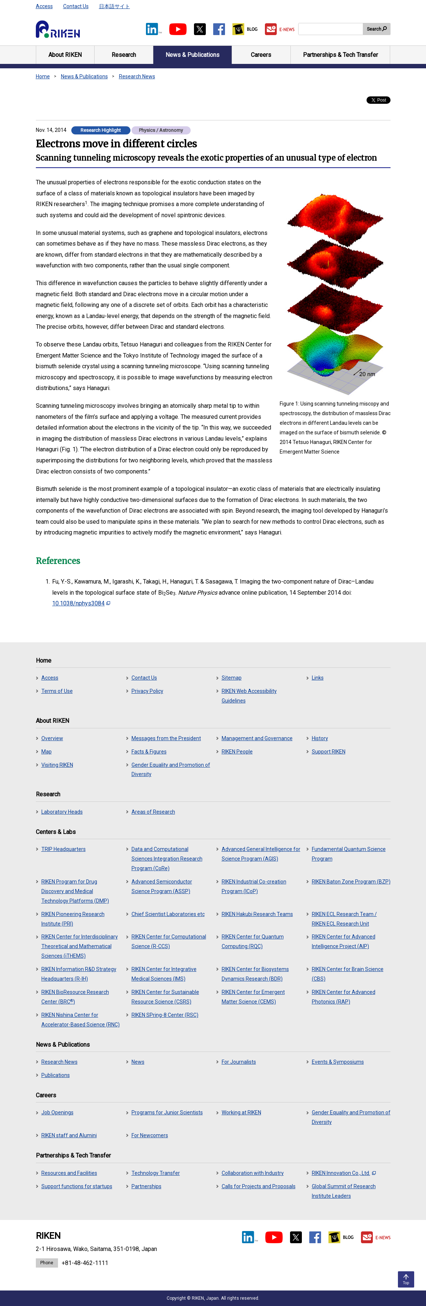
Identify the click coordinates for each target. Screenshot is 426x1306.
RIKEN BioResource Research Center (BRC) (75, 997)
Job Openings (57, 1112)
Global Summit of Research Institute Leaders (344, 1191)
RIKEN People (237, 752)
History (320, 738)
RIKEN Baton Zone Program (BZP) (351, 882)
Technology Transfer (156, 1173)
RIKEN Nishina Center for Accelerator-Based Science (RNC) (80, 1020)
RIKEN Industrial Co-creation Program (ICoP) (254, 886)
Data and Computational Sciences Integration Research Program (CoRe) (167, 858)
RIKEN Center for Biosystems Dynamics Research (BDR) (255, 974)
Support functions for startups (76, 1186)
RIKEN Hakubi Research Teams (257, 914)
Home (43, 76)
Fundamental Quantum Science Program (349, 854)
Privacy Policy (147, 691)
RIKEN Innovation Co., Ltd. (344, 1173)
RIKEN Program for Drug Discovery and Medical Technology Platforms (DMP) (75, 891)
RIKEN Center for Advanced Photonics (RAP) (343, 997)
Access (44, 6)
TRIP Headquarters (63, 849)
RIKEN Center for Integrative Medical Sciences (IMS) (164, 974)
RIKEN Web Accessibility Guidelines (249, 696)
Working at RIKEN (241, 1112)
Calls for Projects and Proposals (259, 1186)
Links (318, 678)
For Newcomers (150, 1135)
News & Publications (84, 76)
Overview (52, 738)
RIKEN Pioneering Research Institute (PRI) (73, 919)
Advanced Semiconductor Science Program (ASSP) (162, 886)
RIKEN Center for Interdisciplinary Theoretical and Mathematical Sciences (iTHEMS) (79, 946)
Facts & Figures (149, 752)
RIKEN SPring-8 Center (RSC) (165, 1015)
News (138, 1062)
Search (374, 29)
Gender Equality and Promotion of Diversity (171, 769)
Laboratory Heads (62, 812)
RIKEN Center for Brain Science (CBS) (348, 974)
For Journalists (239, 1062)
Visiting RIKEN (57, 765)
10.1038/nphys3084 (81, 603)
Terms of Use (57, 691)
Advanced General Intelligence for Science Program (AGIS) (261, 854)
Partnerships (146, 1186)
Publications (55, 1075)
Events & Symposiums (338, 1062)
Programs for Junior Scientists (167, 1112)
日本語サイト (114, 6)
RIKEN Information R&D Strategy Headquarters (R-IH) (78, 974)
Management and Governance (257, 738)
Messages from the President (166, 738)
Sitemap (232, 678)
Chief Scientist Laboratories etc (168, 914)
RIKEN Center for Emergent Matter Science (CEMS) (253, 997)
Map (46, 752)
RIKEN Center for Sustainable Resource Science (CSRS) (165, 997)
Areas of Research (153, 812)
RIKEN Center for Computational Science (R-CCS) (169, 941)
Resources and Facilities (69, 1173)
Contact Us (76, 6)
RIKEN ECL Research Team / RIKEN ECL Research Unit (344, 919)
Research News (137, 76)
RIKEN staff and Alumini (69, 1135)
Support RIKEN (328, 752)
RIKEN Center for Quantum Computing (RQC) (253, 941)
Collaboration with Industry (253, 1173)
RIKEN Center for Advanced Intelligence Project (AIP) (343, 941)
